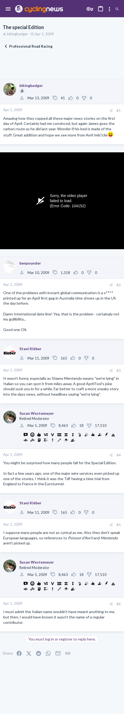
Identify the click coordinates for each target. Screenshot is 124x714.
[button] (8, 9)
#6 (118, 604)
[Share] (111, 110)
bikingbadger (17, 34)
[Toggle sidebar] (109, 9)
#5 (118, 525)
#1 (118, 110)
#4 (118, 455)
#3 (118, 370)
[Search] (117, 9)
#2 (118, 285)
